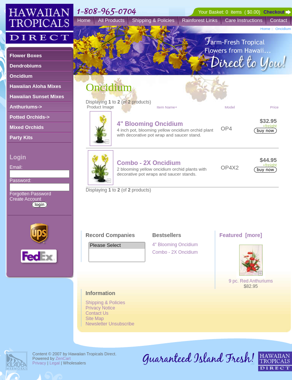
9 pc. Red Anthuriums (251, 279)
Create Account (25, 199)
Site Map (95, 318)
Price (274, 107)
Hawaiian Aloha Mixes (35, 86)
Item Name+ (167, 107)
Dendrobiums (25, 66)
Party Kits (21, 137)
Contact (278, 20)
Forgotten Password (30, 193)
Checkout (273, 12)
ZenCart (63, 358)
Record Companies (110, 235)
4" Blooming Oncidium (150, 123)
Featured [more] (240, 235)
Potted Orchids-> (29, 117)
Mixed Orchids (27, 127)
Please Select (116, 245)
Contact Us (97, 313)
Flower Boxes (26, 55)
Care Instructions (243, 20)
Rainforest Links (199, 20)
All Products (111, 20)
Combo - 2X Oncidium (149, 162)
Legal (54, 363)
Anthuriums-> (26, 107)
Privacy (39, 363)
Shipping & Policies (153, 20)
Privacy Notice (100, 308)
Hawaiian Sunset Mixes (37, 96)
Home (83, 20)
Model (230, 107)
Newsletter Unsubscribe (110, 324)
